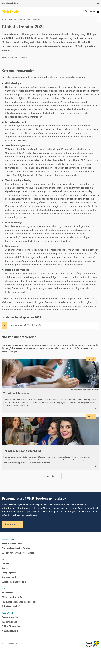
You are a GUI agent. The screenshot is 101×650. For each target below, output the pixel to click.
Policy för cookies (11, 626)
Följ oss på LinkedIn (12, 597)
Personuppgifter (10, 617)
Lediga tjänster (9, 572)
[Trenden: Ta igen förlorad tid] (50, 443)
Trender (20, 19)
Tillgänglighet (9, 621)
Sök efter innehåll (11, 606)
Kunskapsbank (11, 19)
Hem (3, 19)
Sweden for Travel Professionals (18, 552)
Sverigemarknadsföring (14, 581)
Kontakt (6, 568)
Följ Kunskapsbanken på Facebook (19, 601)
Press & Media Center (12, 543)
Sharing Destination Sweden (16, 548)
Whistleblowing (10, 630)
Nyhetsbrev (7, 592)
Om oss (5, 563)
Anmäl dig (10, 524)
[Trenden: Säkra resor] (50, 386)
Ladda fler (50, 476)
